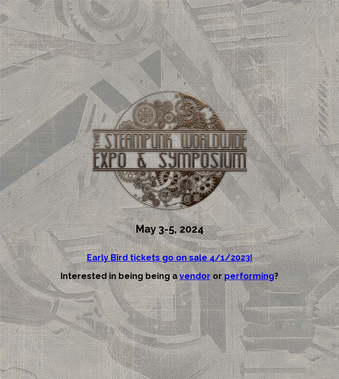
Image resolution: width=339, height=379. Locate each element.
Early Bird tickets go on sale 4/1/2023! (170, 258)
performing (249, 276)
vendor (195, 276)
